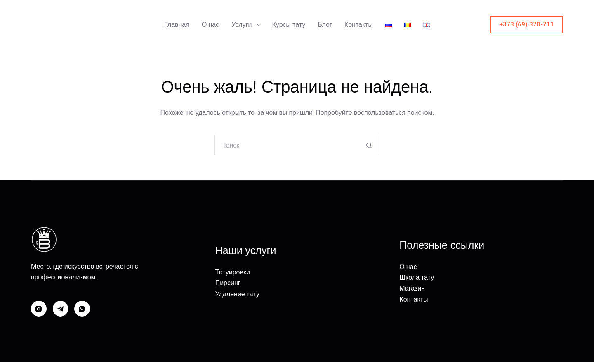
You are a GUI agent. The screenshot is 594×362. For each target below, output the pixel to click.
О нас (408, 267)
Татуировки (232, 272)
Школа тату (416, 277)
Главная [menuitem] (176, 25)
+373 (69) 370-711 (526, 24)
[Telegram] (60, 309)
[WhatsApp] (82, 309)
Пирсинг (227, 283)
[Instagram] (39, 309)
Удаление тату (237, 294)
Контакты (413, 299)
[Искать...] (286, 145)
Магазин (412, 288)
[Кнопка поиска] (369, 145)
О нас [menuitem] (210, 25)
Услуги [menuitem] (247, 25)
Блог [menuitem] (325, 25)
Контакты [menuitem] (358, 25)
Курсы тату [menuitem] (289, 25)
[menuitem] (388, 25)
